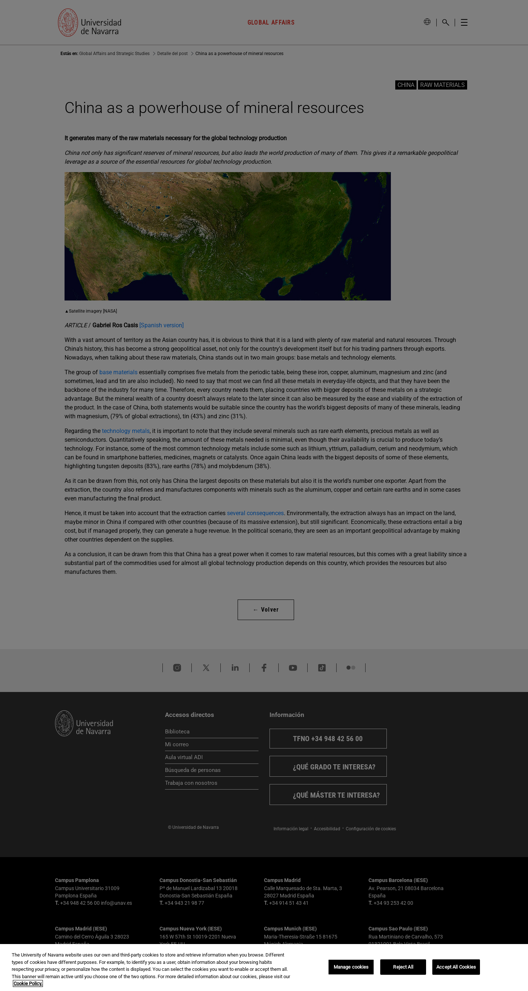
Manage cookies (351, 967)
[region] (264, 967)
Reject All (403, 967)
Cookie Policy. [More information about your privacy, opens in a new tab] (28, 983)
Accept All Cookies (456, 967)
